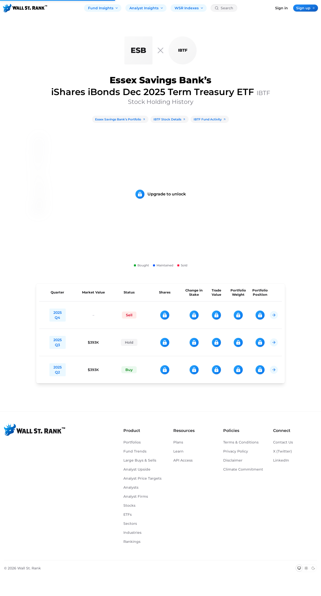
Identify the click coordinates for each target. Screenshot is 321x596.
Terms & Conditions (241, 442)
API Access (183, 460)
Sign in (281, 8)
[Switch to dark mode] (313, 568)
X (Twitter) (282, 451)
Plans (178, 442)
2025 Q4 (57, 315)
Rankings (131, 541)
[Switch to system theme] (299, 568)
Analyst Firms (135, 496)
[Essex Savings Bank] (138, 50)
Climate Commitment (243, 469)
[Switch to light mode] (306, 568)
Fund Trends (134, 451)
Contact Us (283, 442)
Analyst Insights (146, 8)
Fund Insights (103, 8)
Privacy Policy (235, 451)
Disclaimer (233, 460)
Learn (178, 451)
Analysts (130, 487)
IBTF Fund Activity (210, 119)
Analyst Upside (136, 469)
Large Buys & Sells (139, 460)
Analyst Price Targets (142, 478)
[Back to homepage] (25, 8)
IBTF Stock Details (169, 119)
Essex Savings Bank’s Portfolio (120, 119)
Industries (132, 532)
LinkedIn (281, 460)
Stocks (129, 505)
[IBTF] (183, 50)
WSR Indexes (189, 8)
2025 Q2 (57, 370)
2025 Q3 (57, 342)
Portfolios (132, 442)
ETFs (127, 514)
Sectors (130, 523)
